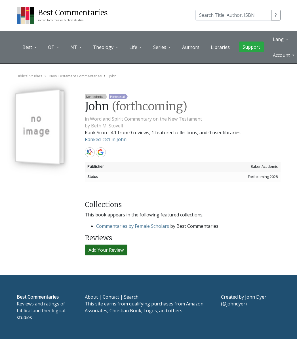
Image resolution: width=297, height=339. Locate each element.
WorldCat (90, 152)
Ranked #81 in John (106, 139)
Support (251, 47)
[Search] (233, 15)
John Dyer (255, 297)
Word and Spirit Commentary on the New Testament (146, 119)
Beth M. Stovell (107, 126)
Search (131, 297)
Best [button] (27, 47)
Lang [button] (279, 39)
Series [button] (160, 47)
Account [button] (282, 55)
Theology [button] (104, 47)
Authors (190, 47)
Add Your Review (106, 250)
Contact (111, 297)
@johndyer (233, 304)
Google (101, 152)
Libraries (220, 47)
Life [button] (133, 47)
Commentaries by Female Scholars (132, 226)
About (91, 297)
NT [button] (74, 47)
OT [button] (52, 47)
